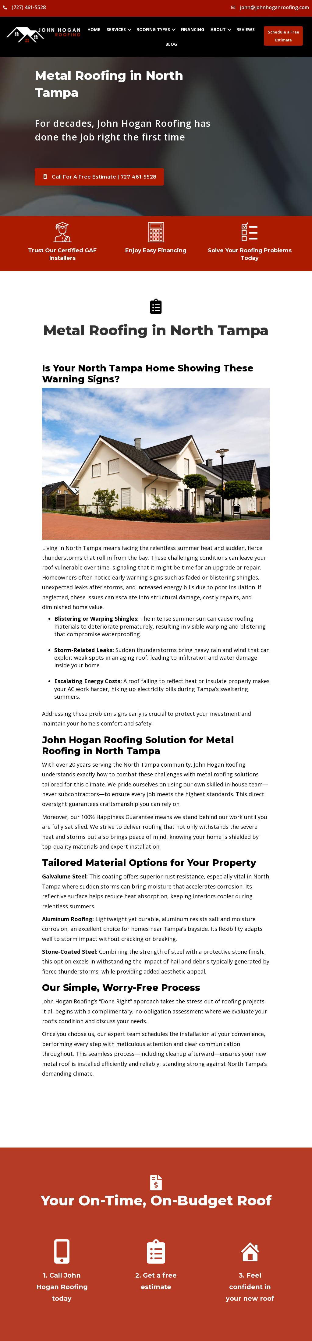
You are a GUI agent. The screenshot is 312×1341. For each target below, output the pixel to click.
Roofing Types (153, 29)
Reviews (245, 29)
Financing (192, 29)
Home (93, 29)
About (218, 29)
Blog (171, 44)
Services (116, 29)
